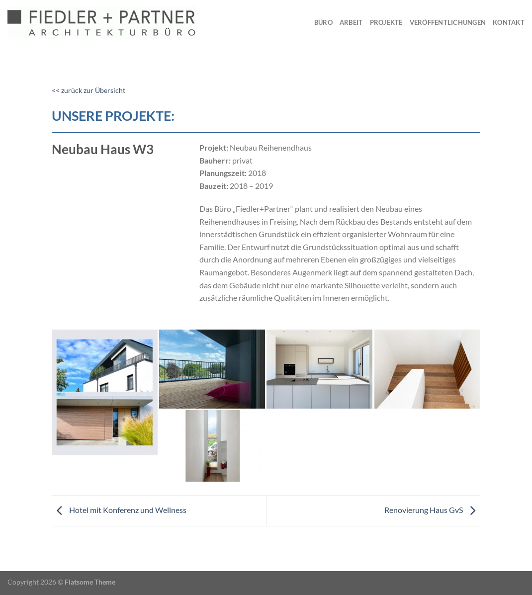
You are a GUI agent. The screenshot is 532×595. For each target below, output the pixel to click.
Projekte (386, 22)
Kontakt (509, 22)
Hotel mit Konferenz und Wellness (119, 509)
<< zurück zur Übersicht (88, 90)
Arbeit (351, 22)
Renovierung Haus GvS (432, 509)
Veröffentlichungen (448, 22)
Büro (323, 22)
